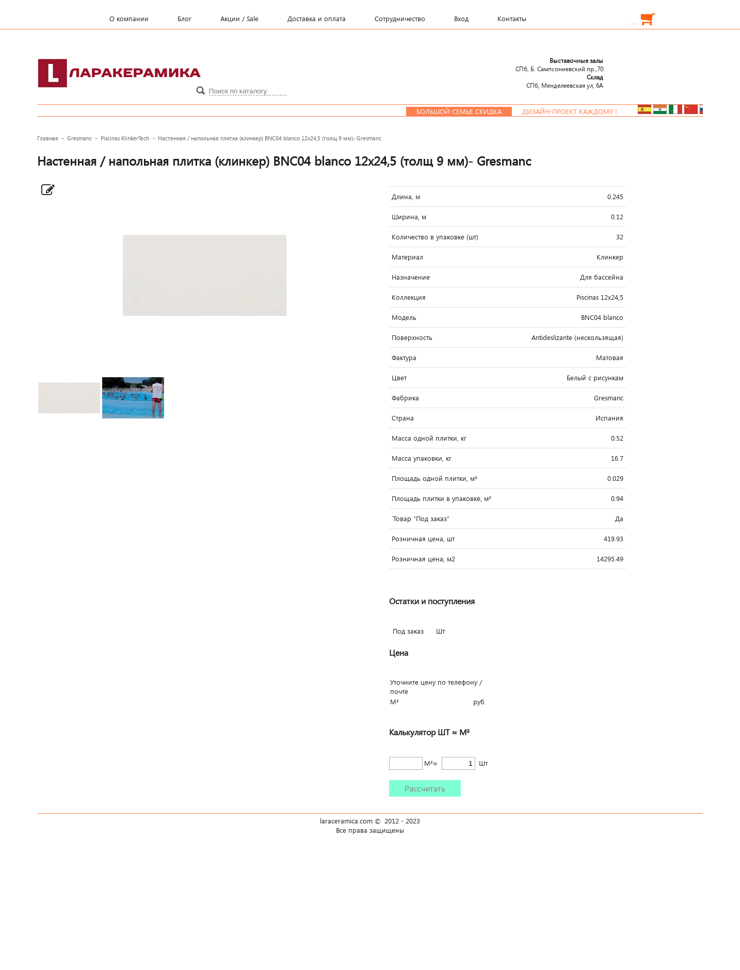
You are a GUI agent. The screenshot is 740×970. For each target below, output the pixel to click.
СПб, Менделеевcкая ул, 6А (564, 81)
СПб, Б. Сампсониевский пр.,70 (559, 64)
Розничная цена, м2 (423, 558)
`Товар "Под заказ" (420, 518)
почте (399, 691)
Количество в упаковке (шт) (435, 236)
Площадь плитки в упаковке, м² (441, 498)
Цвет (399, 377)
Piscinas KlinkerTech (125, 138)
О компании (129, 18)
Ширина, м (409, 216)
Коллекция (409, 297)
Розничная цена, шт (423, 538)
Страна (403, 418)
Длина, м (406, 196)
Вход (461, 18)
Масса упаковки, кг (422, 458)
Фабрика (405, 397)
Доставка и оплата (316, 18)
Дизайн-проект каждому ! (577, 111)
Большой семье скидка (466, 111)
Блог (184, 18)
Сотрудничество (400, 18)
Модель (404, 317)
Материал (407, 257)
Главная (47, 138)
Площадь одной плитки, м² (434, 478)
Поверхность (412, 337)
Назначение (411, 277)
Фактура (404, 357)
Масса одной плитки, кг (429, 438)
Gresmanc (79, 138)
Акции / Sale (239, 18)
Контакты (511, 18)
